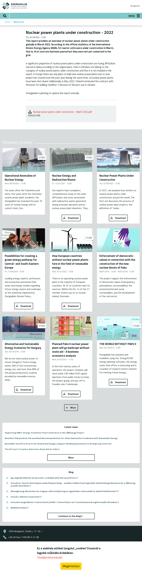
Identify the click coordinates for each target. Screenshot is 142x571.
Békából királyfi (20, 507)
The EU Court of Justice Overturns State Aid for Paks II (32, 449)
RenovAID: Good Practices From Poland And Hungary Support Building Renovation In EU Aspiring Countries (58, 443)
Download (73, 218)
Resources (19, 21)
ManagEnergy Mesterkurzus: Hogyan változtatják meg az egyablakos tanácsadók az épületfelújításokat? (65, 491)
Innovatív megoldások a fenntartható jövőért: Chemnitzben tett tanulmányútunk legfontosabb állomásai (65, 502)
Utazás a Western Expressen (26, 496)
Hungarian (135, 5)
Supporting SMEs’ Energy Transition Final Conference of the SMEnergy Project (44, 432)
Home (7, 21)
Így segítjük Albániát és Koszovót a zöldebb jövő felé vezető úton (44, 478)
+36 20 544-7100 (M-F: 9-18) (23, 537)
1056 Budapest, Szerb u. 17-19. (25, 531)
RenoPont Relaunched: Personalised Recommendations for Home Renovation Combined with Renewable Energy (61, 438)
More (73, 407)
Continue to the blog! (71, 516)
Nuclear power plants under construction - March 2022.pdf (62, 112)
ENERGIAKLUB (14, 5)
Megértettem (71, 566)
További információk (49, 557)
